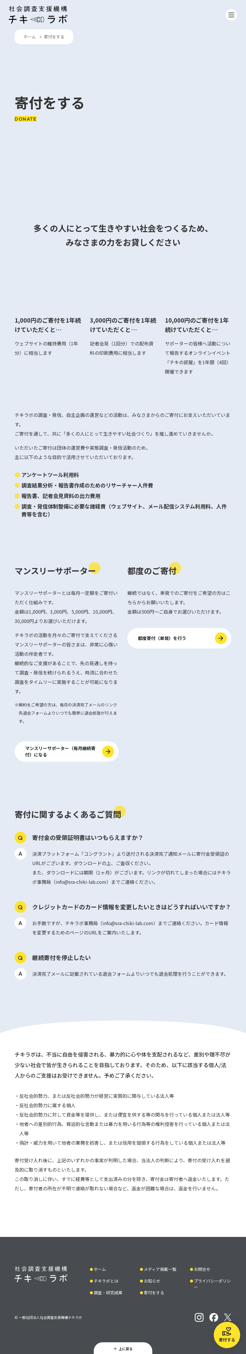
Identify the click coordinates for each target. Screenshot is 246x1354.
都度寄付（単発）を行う (162, 638)
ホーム (29, 37)
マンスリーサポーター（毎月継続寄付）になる (60, 751)
